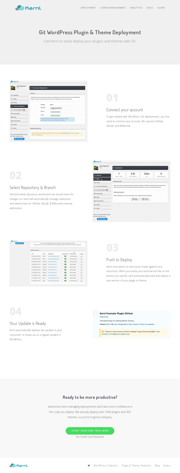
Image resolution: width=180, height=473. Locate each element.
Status (167, 465)
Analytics (136, 7)
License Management (113, 7)
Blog (157, 465)
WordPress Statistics (106, 465)
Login (161, 7)
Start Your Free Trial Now (90, 430)
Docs (150, 7)
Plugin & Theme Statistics (136, 465)
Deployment (88, 7)
